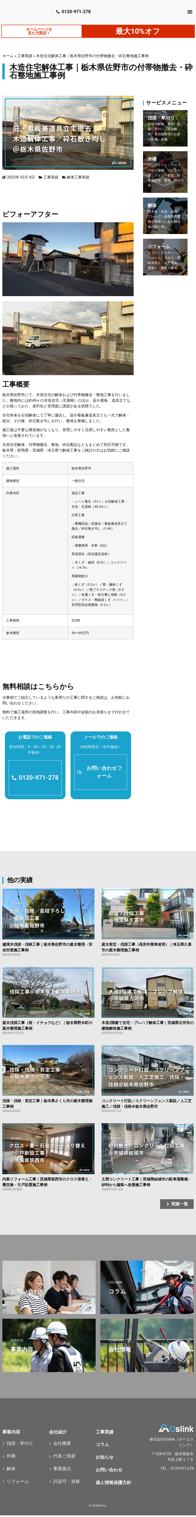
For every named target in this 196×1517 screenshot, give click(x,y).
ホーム (8, 56)
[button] (190, 12)
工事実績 (24, 56)
